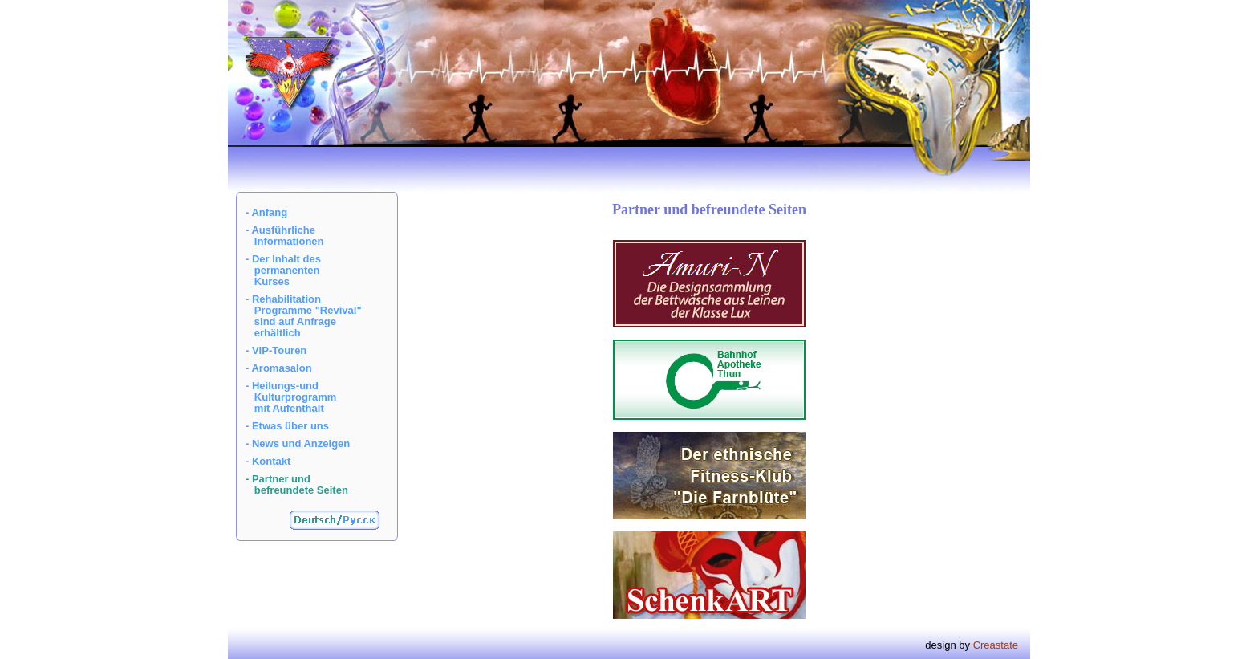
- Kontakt (268, 461)
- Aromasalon (279, 368)
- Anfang (266, 212)
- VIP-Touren (276, 350)
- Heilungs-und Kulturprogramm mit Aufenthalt (291, 397)
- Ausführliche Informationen (285, 235)
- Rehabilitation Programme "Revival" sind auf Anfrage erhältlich (304, 316)
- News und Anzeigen (298, 443)
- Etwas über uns (287, 426)
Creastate (995, 645)
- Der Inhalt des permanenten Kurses (283, 270)
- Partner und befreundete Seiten (297, 484)
